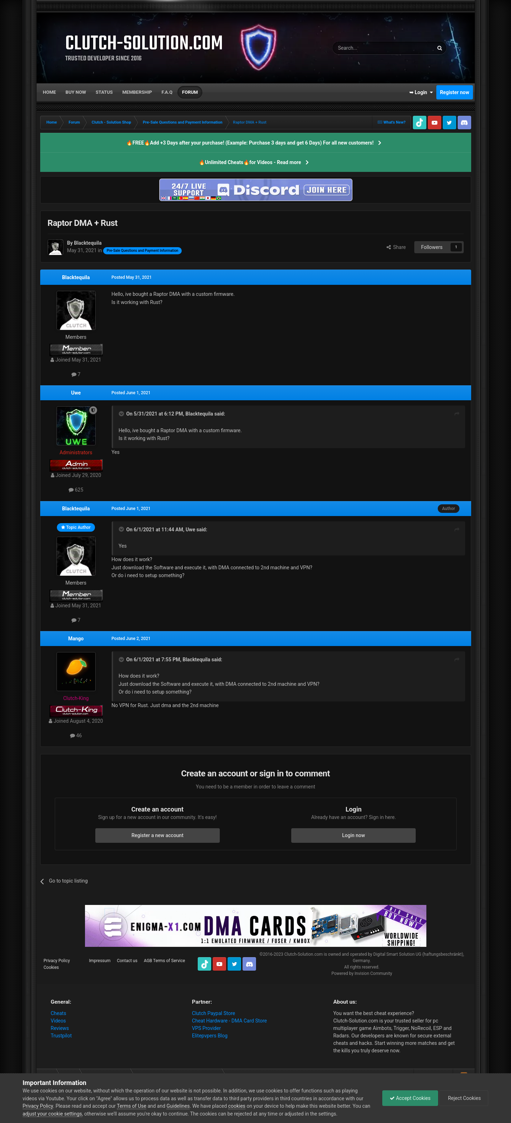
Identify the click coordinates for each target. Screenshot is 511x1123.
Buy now (75, 92)
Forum (190, 92)
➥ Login (421, 92)
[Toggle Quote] (122, 414)
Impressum (99, 960)
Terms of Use (132, 1106)
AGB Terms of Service (164, 960)
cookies (236, 1106)
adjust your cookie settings (52, 1114)
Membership (137, 92)
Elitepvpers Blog (210, 1035)
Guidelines (178, 1106)
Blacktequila (76, 277)
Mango (76, 638)
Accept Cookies (410, 1098)
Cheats (58, 1013)
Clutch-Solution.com (303, 954)
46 (76, 735)
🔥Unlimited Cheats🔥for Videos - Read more (250, 162)
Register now (454, 92)
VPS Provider (206, 1028)
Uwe (76, 393)
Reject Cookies (464, 1098)
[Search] (366, 48)
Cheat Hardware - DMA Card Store (229, 1021)
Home (49, 92)
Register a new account (157, 835)
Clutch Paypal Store (213, 1013)
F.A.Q (166, 92)
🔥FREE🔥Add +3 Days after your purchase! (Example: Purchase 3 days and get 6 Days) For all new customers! (249, 143)
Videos (58, 1021)
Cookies (51, 967)
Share (396, 247)
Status (104, 92)
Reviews (60, 1028)
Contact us (127, 960)
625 (76, 490)
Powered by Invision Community (361, 973)
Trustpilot (61, 1035)
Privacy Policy (57, 960)
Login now (353, 835)
